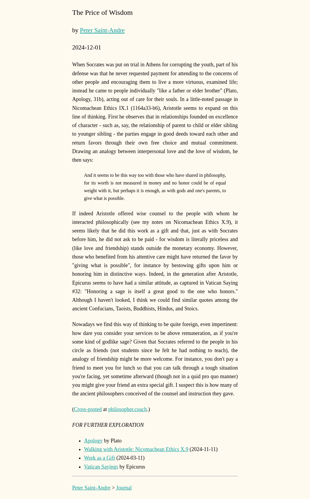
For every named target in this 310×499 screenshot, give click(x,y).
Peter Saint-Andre (102, 30)
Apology (93, 441)
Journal (124, 488)
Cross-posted (88, 409)
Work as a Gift (99, 458)
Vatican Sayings (101, 467)
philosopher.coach (127, 409)
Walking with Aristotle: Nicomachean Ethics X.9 (136, 449)
